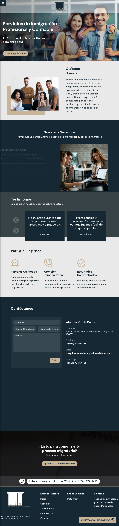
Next (16, 231)
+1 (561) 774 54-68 (76, 343)
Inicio (43, 498)
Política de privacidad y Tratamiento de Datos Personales (106, 502)
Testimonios (47, 508)
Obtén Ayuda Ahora (15, 53)
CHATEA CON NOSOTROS (97, 520)
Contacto (45, 518)
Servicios (45, 503)
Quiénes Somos (49, 513)
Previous (16, 220)
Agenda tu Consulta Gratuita (60, 463)
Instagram (72, 498)
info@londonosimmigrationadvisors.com (88, 353)
